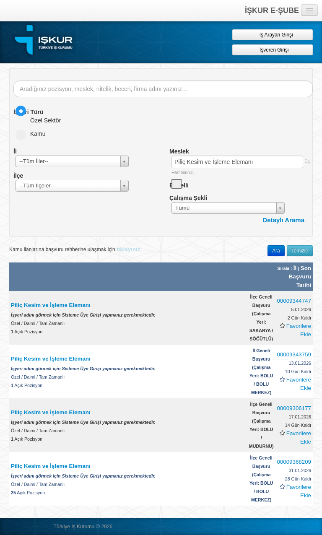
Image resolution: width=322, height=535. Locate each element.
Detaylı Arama (284, 219)
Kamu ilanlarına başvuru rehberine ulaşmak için (75, 249)
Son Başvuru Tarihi (300, 276)
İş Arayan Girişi (272, 34)
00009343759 (294, 354)
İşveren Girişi (272, 50)
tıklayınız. (129, 249)
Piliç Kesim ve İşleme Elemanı (51, 305)
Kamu (33, 134)
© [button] (98, 526)
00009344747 (294, 301)
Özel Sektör (41, 115)
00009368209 (294, 462)
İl (295, 268)
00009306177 (294, 408)
